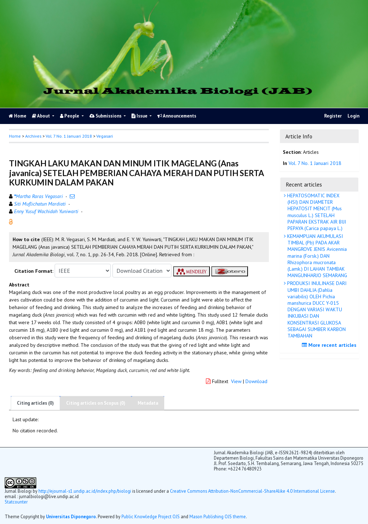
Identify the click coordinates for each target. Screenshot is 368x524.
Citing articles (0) (35, 403)
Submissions (106, 116)
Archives (33, 136)
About (41, 116)
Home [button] (15, 136)
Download (256, 381)
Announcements (176, 116)
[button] (11, 221)
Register (333, 116)
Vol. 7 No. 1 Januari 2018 (69, 136)
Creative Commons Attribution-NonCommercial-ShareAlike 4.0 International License (252, 491)
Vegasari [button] (104, 136)
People (70, 116)
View (236, 381)
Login (353, 116)
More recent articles (330, 345)
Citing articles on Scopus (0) (95, 403)
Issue (140, 116)
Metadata (148, 403)
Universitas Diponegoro (71, 516)
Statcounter (16, 502)
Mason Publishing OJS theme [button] (217, 516)
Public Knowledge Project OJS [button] (150, 516)
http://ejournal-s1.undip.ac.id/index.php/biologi (84, 491)
